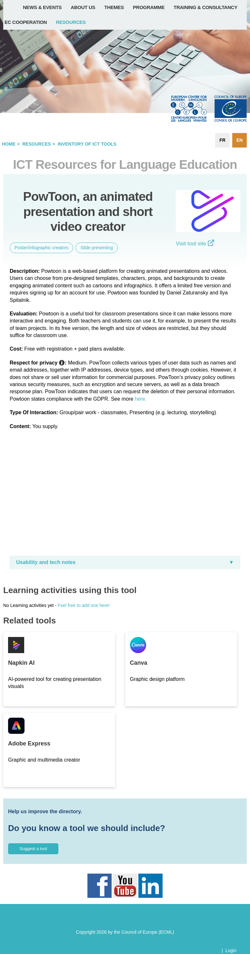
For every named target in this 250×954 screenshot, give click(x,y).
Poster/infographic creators (41, 247)
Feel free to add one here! (84, 605)
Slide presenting (96, 247)
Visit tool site (195, 244)
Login (230, 950)
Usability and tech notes (45, 562)
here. (140, 399)
